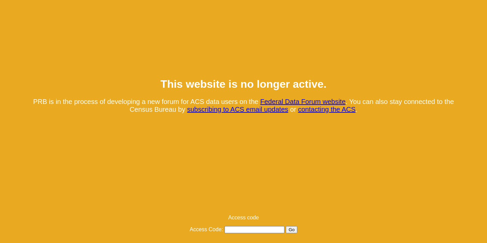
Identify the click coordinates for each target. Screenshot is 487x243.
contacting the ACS (326, 109)
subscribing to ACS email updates (237, 109)
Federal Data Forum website (302, 101)
